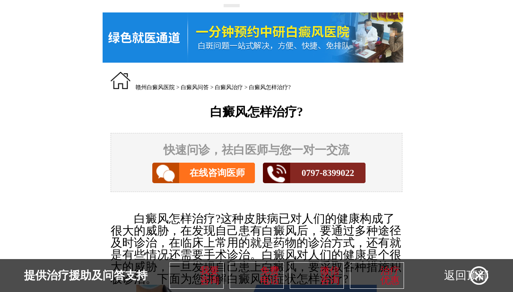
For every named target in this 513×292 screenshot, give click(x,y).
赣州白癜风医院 (155, 87)
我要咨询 (209, 275)
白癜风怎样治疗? (270, 87)
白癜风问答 (195, 87)
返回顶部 (466, 275)
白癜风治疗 (229, 87)
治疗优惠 (390, 275)
